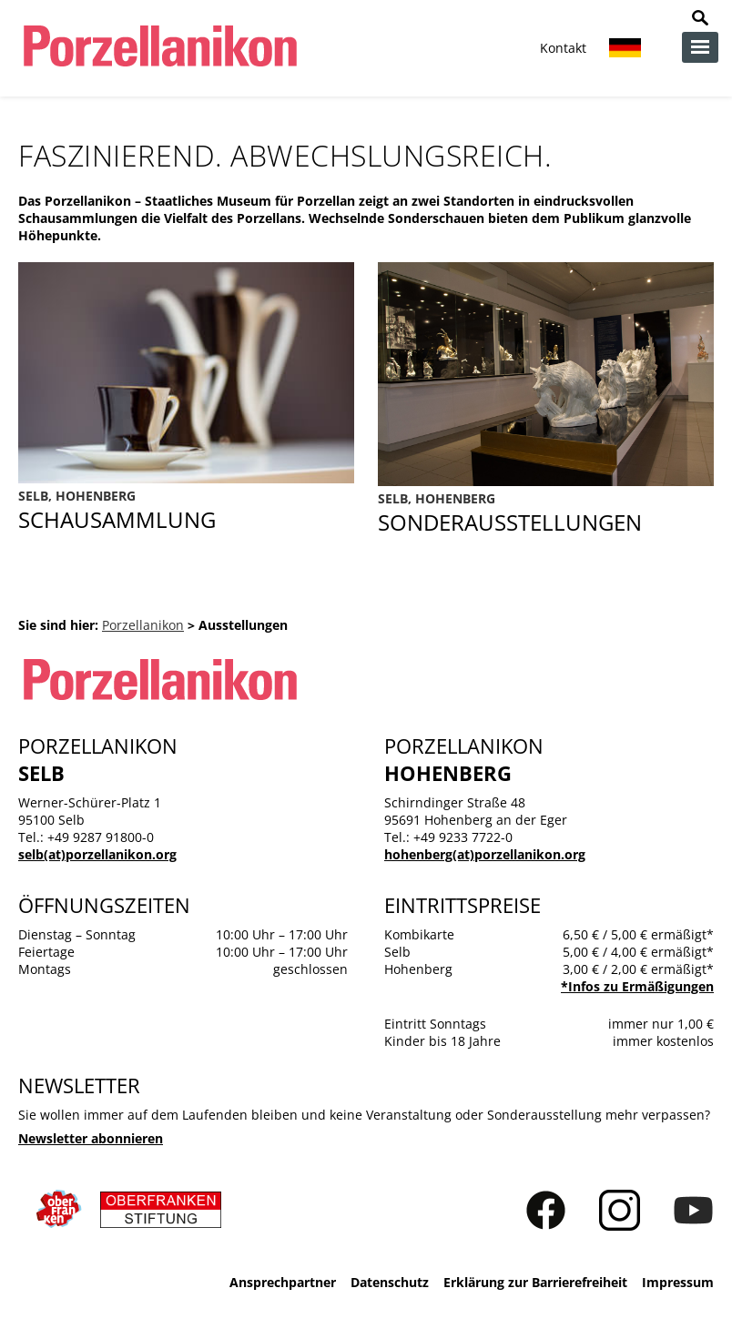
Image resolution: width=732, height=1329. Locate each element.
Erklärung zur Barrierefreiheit (535, 1282)
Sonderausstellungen (546, 513)
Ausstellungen (186, 510)
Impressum (678, 1282)
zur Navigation (700, 47)
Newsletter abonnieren (90, 1138)
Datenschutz (390, 1282)
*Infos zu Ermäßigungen (637, 986)
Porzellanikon (143, 625)
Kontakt (563, 47)
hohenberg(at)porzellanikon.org (484, 854)
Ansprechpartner (282, 1282)
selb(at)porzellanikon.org (97, 854)
